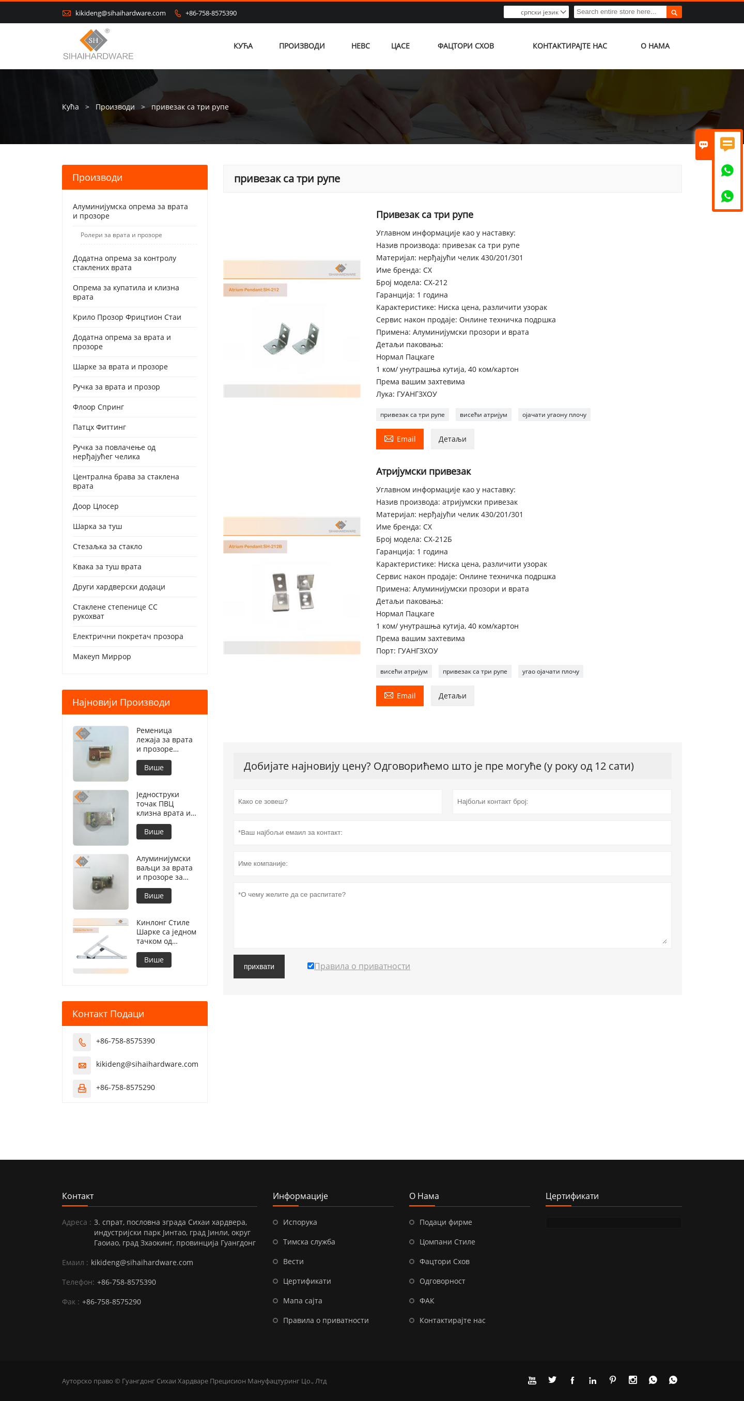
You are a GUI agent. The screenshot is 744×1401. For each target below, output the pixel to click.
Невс (360, 46)
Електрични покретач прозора (128, 636)
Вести (293, 1261)
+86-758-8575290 (125, 1087)
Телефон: (78, 1282)
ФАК (427, 1300)
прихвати (259, 966)
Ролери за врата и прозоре (121, 234)
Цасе (400, 46)
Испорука (300, 1222)
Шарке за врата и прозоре (120, 366)
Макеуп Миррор (102, 656)
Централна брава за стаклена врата (126, 481)
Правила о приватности (326, 1320)
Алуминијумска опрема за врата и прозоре (130, 211)
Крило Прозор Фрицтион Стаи (127, 317)
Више (154, 767)
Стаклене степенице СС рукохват (115, 611)
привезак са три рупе (412, 414)
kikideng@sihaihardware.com (120, 13)
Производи (303, 46)
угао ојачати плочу (550, 671)
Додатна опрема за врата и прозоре (122, 341)
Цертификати (307, 1281)
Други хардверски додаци (119, 586)
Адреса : (76, 1222)
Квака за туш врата (107, 566)
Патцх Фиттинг (99, 427)
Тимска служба (309, 1242)
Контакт (78, 1196)
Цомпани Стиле (447, 1242)
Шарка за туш (97, 526)
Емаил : (75, 1262)
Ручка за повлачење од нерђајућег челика (114, 451)
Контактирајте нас (570, 46)
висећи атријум (483, 414)
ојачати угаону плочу (554, 414)
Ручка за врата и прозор (116, 387)
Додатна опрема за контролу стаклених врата (124, 262)
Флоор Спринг (98, 407)
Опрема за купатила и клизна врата (126, 292)
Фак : (71, 1301)
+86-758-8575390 (211, 13)
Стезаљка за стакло (107, 546)
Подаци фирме (446, 1222)
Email (400, 438)
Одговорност (443, 1281)
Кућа (243, 46)
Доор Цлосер (96, 506)
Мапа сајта (302, 1300)
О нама (655, 46)
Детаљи (453, 439)
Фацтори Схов (466, 46)
